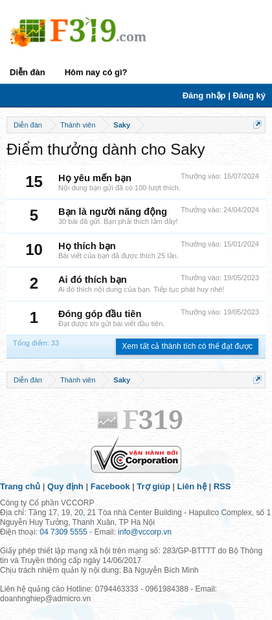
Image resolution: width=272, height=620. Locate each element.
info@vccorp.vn (145, 532)
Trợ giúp (153, 486)
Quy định (65, 486)
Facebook (110, 486)
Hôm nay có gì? (96, 72)
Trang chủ (20, 486)
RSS (222, 486)
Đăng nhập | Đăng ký (224, 95)
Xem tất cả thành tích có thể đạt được (187, 346)
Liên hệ (192, 486)
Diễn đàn (27, 72)
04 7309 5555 (63, 532)
